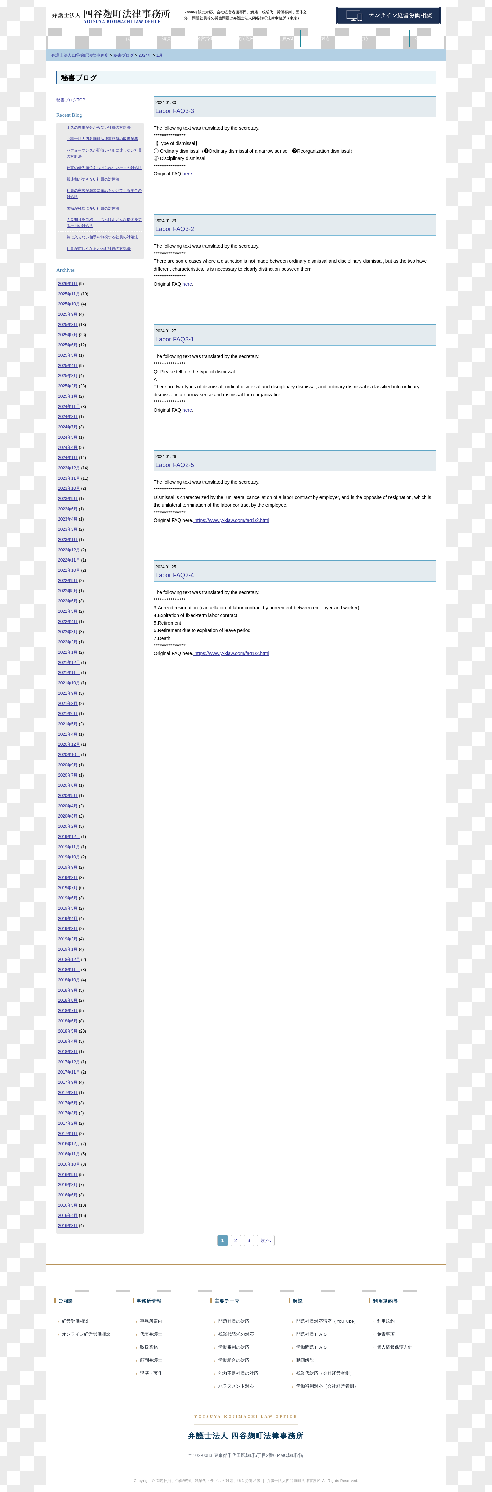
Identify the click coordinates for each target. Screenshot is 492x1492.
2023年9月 (68, 498)
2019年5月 (68, 908)
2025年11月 (69, 294)
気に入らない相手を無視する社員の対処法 (102, 237)
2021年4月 (68, 734)
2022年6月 (68, 601)
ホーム (64, 38)
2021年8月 (68, 703)
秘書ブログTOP (70, 100)
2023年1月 (68, 539)
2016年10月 (69, 1164)
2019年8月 (68, 877)
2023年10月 (69, 488)
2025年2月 (68, 386)
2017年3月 (68, 1113)
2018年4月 (68, 1041)
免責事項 (386, 1334)
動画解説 (391, 38)
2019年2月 (68, 939)
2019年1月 (68, 949)
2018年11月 (69, 969)
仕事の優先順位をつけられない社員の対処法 (104, 168)
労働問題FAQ (245, 38)
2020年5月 (68, 795)
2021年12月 (69, 662)
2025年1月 (68, 396)
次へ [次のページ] (266, 1240)
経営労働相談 (209, 38)
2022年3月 (68, 631)
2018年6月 (68, 1021)
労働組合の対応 (233, 1360)
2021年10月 (69, 683)
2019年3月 (68, 928)
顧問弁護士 (151, 1360)
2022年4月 (68, 621)
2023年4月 (68, 519)
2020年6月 (68, 785)
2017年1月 (68, 1133)
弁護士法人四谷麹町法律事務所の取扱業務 (102, 139)
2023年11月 (69, 478)
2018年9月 (68, 990)
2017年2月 (68, 1123)
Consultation (427, 38)
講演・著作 (173, 38)
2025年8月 (68, 324)
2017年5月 (68, 1102)
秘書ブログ (79, 78)
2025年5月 (68, 355)
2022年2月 (68, 642)
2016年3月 (68, 1225)
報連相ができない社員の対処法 (93, 179)
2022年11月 (69, 560)
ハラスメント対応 (236, 1386)
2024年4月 (68, 447)
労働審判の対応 (233, 1347)
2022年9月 (68, 580)
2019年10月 (69, 857)
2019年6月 (68, 898)
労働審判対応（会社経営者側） (327, 1386)
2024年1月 (68, 457)
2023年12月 (69, 468)
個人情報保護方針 (394, 1347)
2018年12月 (69, 959)
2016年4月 (68, 1215)
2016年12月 (69, 1143)
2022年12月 (69, 550)
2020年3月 (68, 816)
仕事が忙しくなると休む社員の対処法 (99, 248)
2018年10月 (69, 980)
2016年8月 (68, 1184)
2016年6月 (68, 1195)
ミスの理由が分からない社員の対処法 (99, 127)
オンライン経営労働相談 (86, 1334)
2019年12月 (69, 836)
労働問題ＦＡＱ (311, 1347)
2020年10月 (69, 754)
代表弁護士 (137, 38)
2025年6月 (68, 345)
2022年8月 (68, 590)
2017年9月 (68, 1082)
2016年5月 (68, 1205)
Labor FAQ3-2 (174, 229)
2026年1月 (68, 283)
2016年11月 (69, 1154)
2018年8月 (68, 1000)
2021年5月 (68, 724)
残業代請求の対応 (236, 1334)
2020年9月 (68, 765)
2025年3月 (68, 375)
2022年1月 (68, 652)
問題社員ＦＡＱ (311, 1334)
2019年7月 (68, 887)
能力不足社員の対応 (238, 1373)
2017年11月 (69, 1072)
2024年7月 (68, 427)
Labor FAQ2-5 (174, 464)
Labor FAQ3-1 (174, 339)
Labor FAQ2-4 (174, 575)
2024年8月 (68, 416)
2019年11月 (69, 846)
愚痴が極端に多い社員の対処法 (93, 208)
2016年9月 (68, 1174)
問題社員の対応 (233, 1321)
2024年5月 (68, 437)
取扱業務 (149, 1347)
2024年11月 (69, 406)
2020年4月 (68, 806)
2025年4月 (68, 365)
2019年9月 (68, 867)
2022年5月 (68, 611)
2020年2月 (68, 826)
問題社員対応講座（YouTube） (327, 1321)
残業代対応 (319, 38)
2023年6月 (68, 509)
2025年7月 (68, 334)
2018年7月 (68, 1010)
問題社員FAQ (282, 38)
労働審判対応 (355, 38)
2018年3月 (68, 1051)
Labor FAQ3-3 (174, 111)
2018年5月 (68, 1031)
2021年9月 (68, 693)
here (187, 173)
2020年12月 (69, 744)
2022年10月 (69, 570)
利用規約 (386, 1321)
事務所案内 (101, 38)
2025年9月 (68, 314)
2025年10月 (69, 304)
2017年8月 (68, 1092)
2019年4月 (68, 918)
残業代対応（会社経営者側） (325, 1373)
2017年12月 (69, 1062)
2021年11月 (69, 672)
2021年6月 (68, 713)
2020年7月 (68, 775)
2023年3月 (68, 529)
